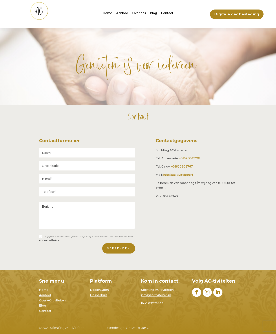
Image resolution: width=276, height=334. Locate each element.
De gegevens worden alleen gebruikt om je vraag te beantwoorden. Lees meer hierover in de (85, 235)
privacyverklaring (50, 237)
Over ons (139, 13)
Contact (167, 13)
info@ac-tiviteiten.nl (178, 175)
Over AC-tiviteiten (52, 300)
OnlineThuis (98, 295)
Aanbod (122, 13)
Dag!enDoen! (99, 290)
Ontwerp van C (137, 328)
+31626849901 (189, 158)
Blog (153, 13)
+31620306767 (182, 166)
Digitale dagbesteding (236, 14)
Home (107, 13)
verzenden (118, 244)
